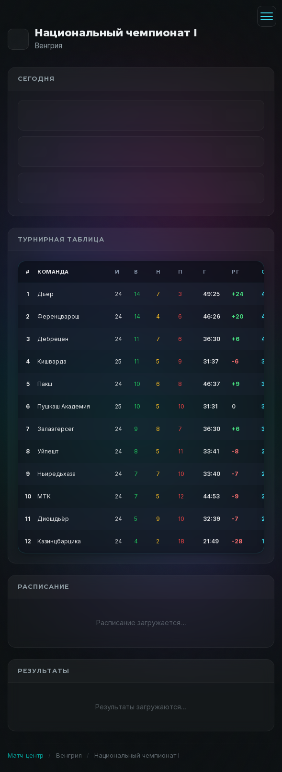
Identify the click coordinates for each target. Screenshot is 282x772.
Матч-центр (26, 755)
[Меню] (266, 16)
